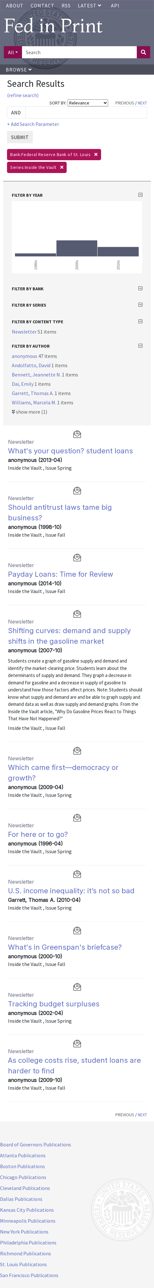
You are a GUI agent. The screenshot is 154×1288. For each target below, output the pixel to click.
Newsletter (25, 331)
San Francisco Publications (29, 1275)
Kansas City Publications (27, 1210)
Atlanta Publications (23, 1155)
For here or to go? (38, 834)
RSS (66, 5)
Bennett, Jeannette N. (37, 374)
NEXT (142, 103)
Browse (19, 69)
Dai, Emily (23, 384)
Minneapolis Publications (27, 1221)
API (115, 5)
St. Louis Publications (23, 1264)
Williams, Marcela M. (34, 402)
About (15, 5)
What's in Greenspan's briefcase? (65, 947)
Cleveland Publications (25, 1188)
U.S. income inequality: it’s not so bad (71, 891)
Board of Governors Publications (35, 1144)
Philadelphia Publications (28, 1242)
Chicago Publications (23, 1177)
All (11, 52)
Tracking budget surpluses (53, 1004)
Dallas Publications (21, 1199)
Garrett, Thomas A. (33, 393)
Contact (43, 5)
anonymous (25, 356)
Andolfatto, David (31, 365)
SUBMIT (20, 137)
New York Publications (24, 1231)
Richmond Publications (25, 1253)
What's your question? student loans (70, 451)
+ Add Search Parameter (33, 124)
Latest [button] (90, 5)
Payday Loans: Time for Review (60, 574)
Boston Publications (22, 1166)
